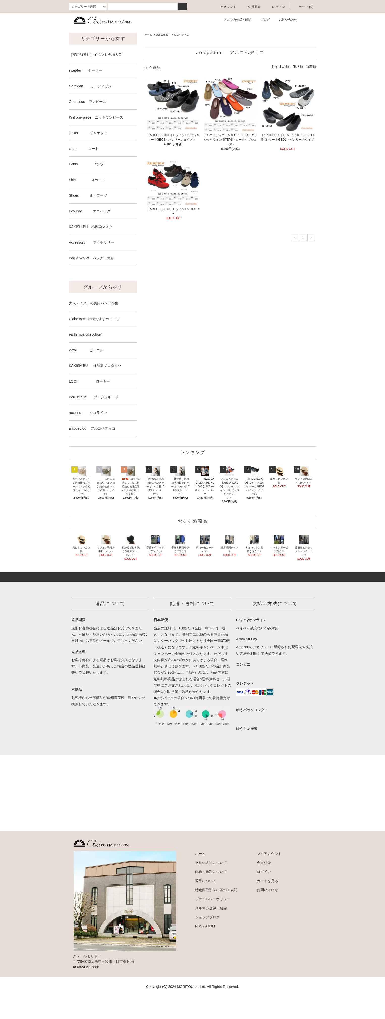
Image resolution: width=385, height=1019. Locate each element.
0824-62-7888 (88, 989)
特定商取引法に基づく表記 (216, 913)
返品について (205, 903)
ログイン (275, 7)
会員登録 (251, 7)
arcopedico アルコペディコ (172, 34)
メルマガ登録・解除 (234, 19)
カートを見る (267, 903)
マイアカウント (269, 876)
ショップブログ (207, 940)
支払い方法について (211, 885)
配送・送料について (211, 894)
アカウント (225, 7)
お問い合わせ (285, 19)
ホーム (148, 34)
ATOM (210, 949)
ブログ (262, 19)
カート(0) (303, 7)
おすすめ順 (280, 67)
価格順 (298, 67)
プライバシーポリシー (212, 922)
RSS (198, 949)
